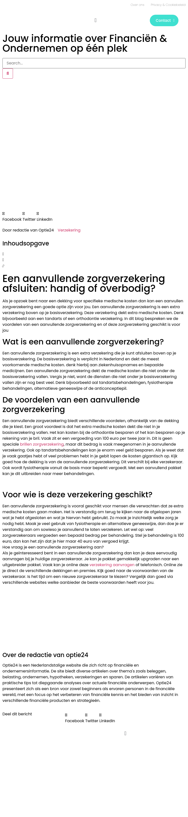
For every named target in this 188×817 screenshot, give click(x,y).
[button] (95, 20)
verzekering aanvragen (112, 565)
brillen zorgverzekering (42, 444)
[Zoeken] (7, 73)
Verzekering (69, 230)
